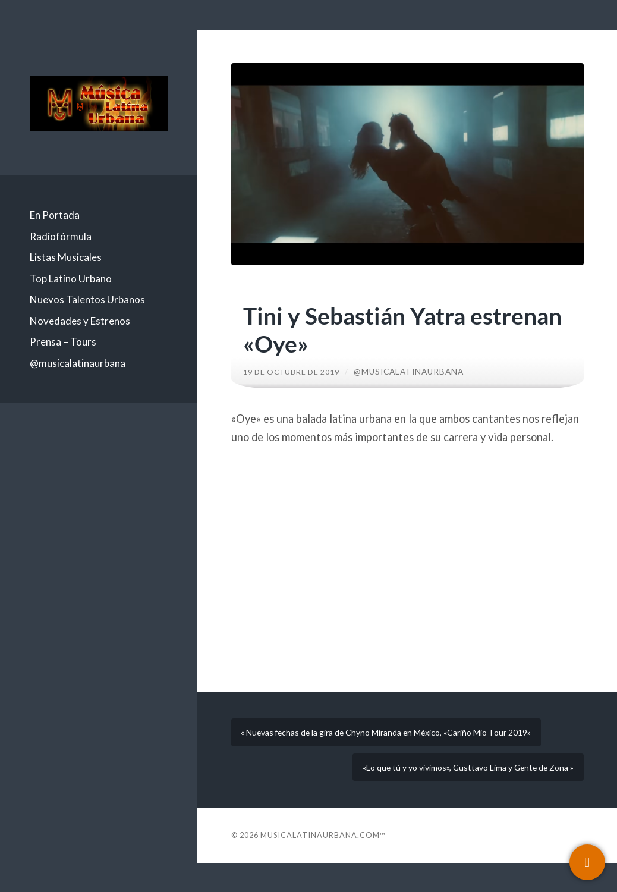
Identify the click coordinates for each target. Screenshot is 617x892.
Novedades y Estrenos (80, 321)
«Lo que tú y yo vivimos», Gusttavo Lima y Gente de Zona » (456, 791)
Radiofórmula (61, 236)
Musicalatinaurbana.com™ (323, 864)
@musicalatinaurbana (77, 363)
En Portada (55, 215)
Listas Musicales (66, 257)
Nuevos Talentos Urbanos (87, 299)
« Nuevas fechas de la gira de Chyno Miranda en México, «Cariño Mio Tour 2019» (389, 742)
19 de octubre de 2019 (296, 371)
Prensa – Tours (63, 341)
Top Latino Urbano (71, 278)
